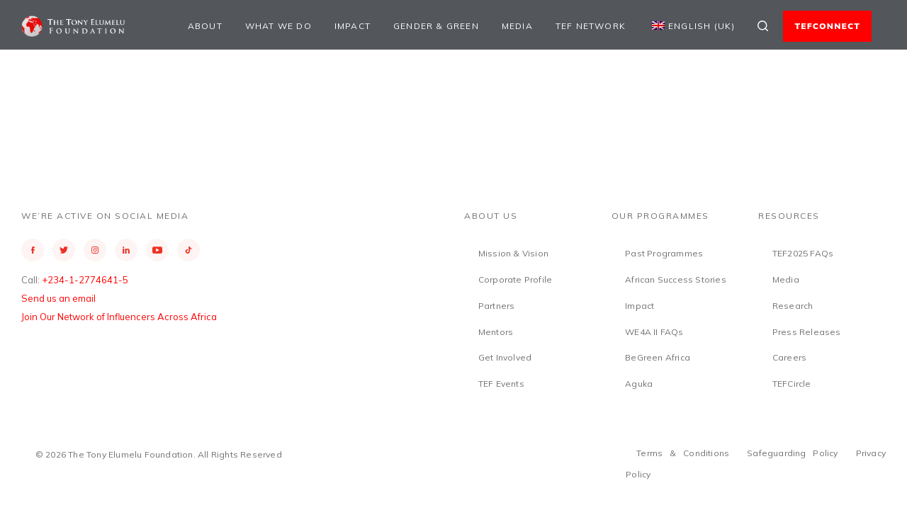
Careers (789, 357)
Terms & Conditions (682, 453)
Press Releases (806, 332)
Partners (496, 305)
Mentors (495, 332)
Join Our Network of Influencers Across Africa (119, 316)
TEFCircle (791, 383)
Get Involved (504, 357)
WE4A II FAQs (654, 332)
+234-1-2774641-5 (85, 279)
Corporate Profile (515, 279)
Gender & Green (436, 26)
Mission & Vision (513, 253)
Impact (352, 26)
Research (792, 305)
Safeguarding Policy (792, 453)
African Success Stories (675, 279)
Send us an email (58, 298)
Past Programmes (664, 253)
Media (517, 26)
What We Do (278, 26)
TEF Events (501, 383)
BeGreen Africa (657, 357)
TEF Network (591, 26)
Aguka (639, 383)
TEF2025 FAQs (802, 253)
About (205, 26)
